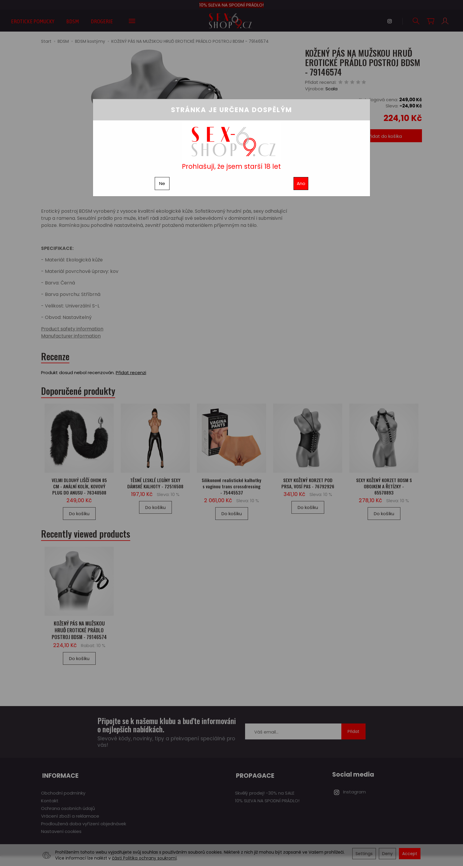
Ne (162, 183)
